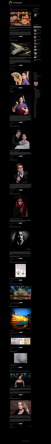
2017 (34, 109)
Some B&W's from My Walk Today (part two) (37, 95)
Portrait (12, 5)
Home (9, 5)
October (35, 98)
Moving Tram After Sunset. (14, 306)
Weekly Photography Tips (36, 75)
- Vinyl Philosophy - (36, 13)
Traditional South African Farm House (39, 49)
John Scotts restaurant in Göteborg (16, 283)
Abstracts (37, 5)
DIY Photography (36, 79)
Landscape (22, 5)
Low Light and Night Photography (17, 303)
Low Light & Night (18, 5)
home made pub (17, 30)
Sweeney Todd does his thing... (15, 126)
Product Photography (13, 37)
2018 (34, 108)
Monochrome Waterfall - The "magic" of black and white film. (39, 44)
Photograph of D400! (13, 351)
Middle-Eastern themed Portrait (15, 193)
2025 (34, 88)
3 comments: (16, 423)
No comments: (16, 36)
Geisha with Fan (12, 69)
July (35, 100)
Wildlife (24, 5)
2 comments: (16, 258)
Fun (11, 348)
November (36, 89)
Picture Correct (35, 78)
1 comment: (16, 367)
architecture (12, 303)
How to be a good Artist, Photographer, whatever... (18, 262)
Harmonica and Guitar (13, 40)
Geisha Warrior (12, 91)
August (35, 99)
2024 (34, 103)
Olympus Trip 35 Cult (36, 73)
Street (34, 5)
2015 (34, 111)
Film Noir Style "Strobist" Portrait (15, 226)
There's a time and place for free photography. (18, 336)
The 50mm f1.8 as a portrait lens (39, 36)
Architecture (31, 5)
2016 (34, 110)
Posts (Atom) (14, 427)
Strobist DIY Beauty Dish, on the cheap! (39, 39)
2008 (34, 117)
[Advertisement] (38, 67)
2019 (34, 107)
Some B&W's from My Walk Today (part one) (37, 97)
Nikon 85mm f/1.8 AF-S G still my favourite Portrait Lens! (20, 371)
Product (14, 5)
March (35, 101)
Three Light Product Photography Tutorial (39, 59)
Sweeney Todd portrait (13, 159)
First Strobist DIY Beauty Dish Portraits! (39, 29)
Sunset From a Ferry (37, 91)
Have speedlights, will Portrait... (15, 398)
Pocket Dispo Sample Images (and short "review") (39, 33)
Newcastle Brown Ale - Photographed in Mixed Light (19, 9)
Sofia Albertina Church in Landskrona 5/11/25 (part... (38, 92)
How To (39, 5)
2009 (34, 116)
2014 (34, 112)
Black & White (27, 5)
